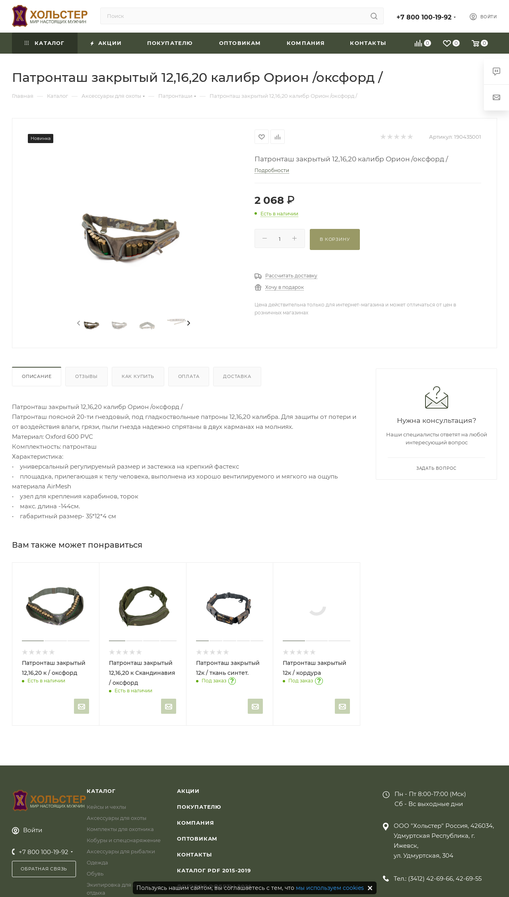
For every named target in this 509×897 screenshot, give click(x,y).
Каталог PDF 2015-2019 (214, 870)
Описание (36, 376)
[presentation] (78, 323)
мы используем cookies (330, 887)
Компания (195, 823)
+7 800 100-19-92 (423, 17)
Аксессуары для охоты (116, 818)
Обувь (95, 873)
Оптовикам (197, 838)
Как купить (138, 376)
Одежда (97, 862)
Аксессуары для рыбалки (121, 851)
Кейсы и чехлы (106, 807)
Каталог (101, 791)
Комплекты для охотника (120, 829)
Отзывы (86, 376)
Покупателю (199, 807)
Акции (188, 791)
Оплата (189, 376)
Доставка (237, 376)
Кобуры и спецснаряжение (124, 840)
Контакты (194, 854)
